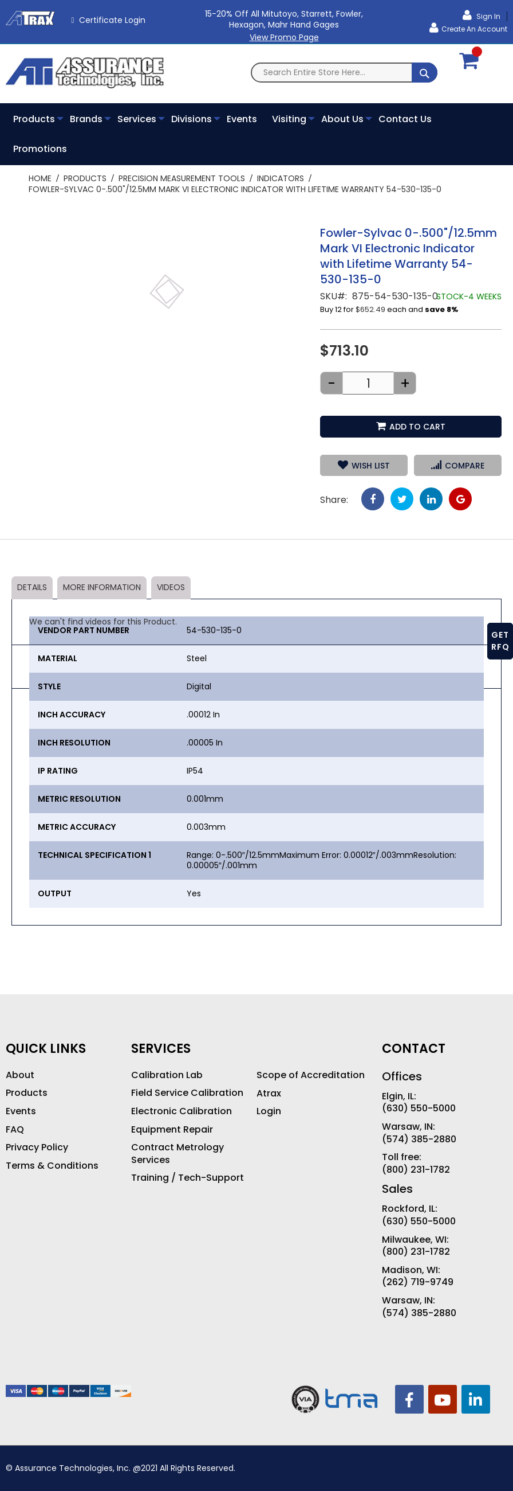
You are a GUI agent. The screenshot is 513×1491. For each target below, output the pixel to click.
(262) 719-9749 (417, 1282)
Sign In (487, 16)
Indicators (280, 178)
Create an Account (474, 29)
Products (85, 178)
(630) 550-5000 (419, 1108)
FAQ (15, 1129)
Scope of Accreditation (310, 1075)
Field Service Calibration (187, 1093)
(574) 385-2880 (419, 1139)
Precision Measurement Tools (182, 178)
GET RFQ (500, 641)
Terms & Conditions (52, 1166)
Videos (171, 587)
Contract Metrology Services (177, 1153)
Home (40, 178)
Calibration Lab (167, 1075)
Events (21, 1111)
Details (32, 587)
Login (268, 1111)
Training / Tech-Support (187, 1178)
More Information (102, 587)
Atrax (268, 1093)
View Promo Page (284, 37)
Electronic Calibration (181, 1111)
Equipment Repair (172, 1129)
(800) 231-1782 (416, 1170)
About (20, 1075)
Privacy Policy (37, 1147)
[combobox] (344, 73)
